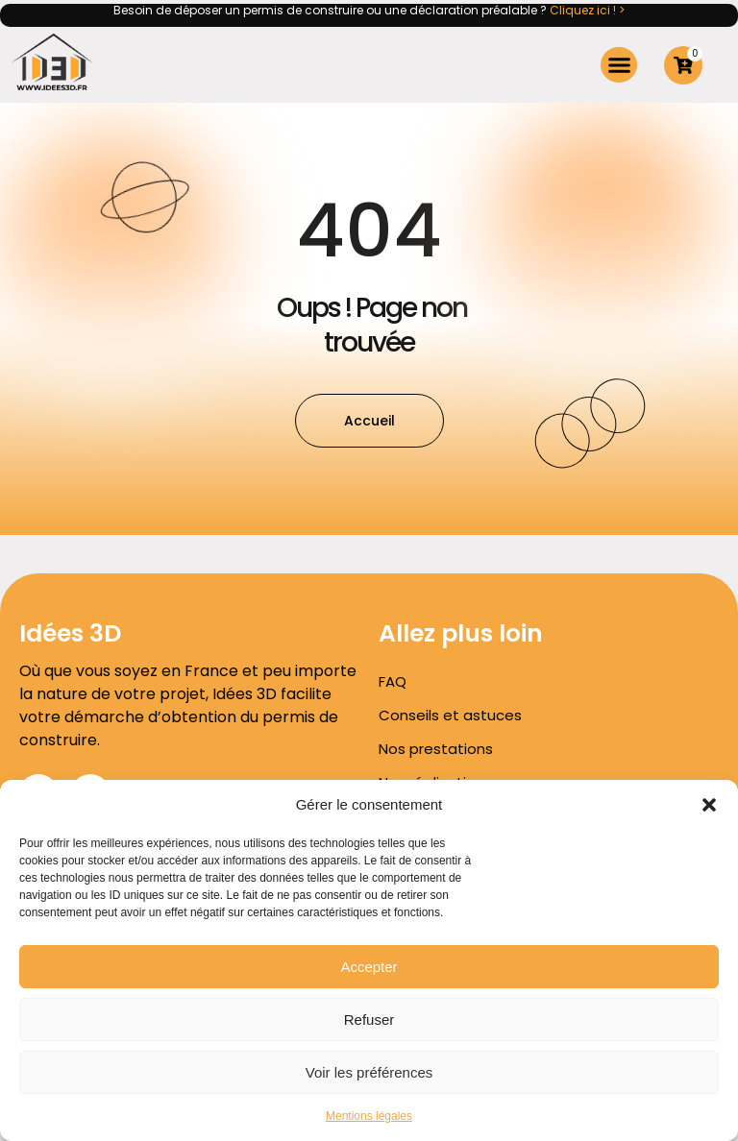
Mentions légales (369, 1116)
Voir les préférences (369, 1072)
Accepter (368, 967)
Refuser (369, 1019)
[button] (709, 804)
